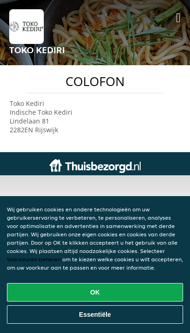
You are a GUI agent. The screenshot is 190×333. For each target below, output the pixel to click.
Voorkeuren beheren (34, 259)
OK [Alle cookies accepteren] (95, 292)
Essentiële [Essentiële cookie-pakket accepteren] (95, 314)
